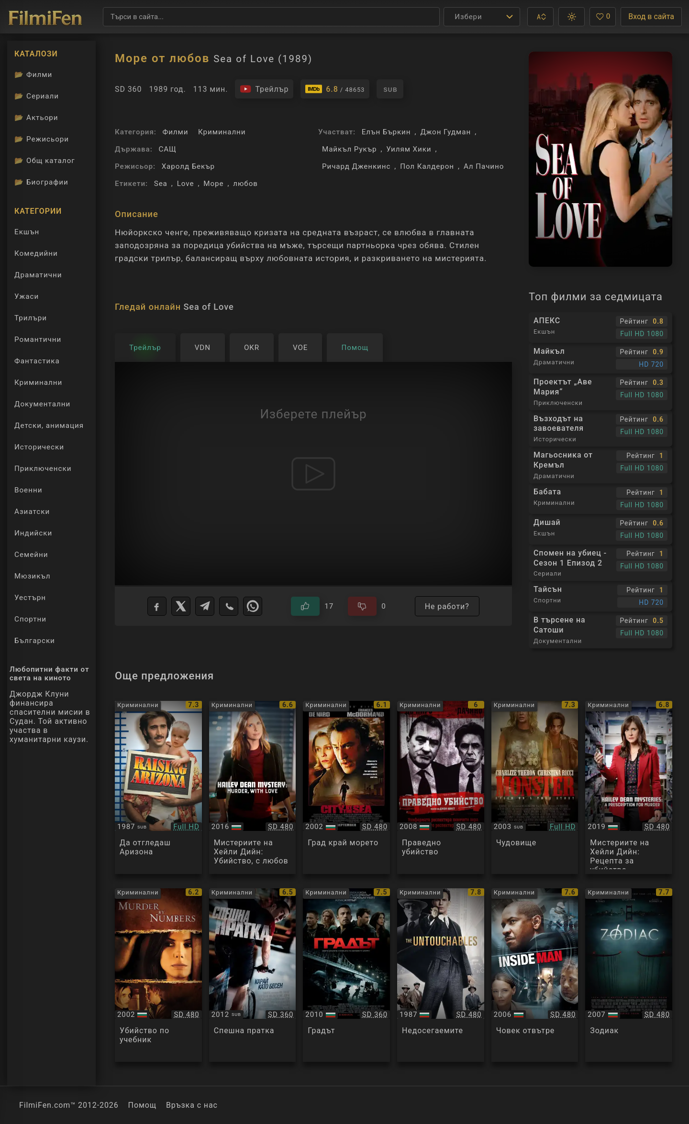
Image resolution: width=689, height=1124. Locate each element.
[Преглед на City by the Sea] (346, 787)
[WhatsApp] (252, 606)
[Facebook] (157, 606)
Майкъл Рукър (349, 149)
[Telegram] (204, 606)
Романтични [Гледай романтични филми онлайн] (37, 339)
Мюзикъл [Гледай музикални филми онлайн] (32, 576)
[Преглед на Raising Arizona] (158, 787)
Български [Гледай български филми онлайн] (34, 640)
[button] (540, 16)
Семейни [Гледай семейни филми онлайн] (31, 554)
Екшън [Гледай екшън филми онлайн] (26, 232)
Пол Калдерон (427, 166)
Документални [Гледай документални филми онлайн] (42, 404)
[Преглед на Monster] (534, 787)
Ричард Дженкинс (356, 166)
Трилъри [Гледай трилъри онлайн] (30, 320)
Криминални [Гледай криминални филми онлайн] (38, 382)
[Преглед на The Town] (346, 975)
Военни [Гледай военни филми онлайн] (28, 490)
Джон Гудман (445, 132)
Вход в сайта (651, 16)
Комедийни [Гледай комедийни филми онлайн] (36, 253)
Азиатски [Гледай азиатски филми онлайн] (32, 511)
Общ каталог (44, 160)
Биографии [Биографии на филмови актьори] (41, 182)
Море (213, 183)
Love (185, 183)
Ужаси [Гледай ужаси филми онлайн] (26, 296)
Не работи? (447, 606)
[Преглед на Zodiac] (628, 975)
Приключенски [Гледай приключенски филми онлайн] (43, 468)
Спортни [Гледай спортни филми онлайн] (30, 619)
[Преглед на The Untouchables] (440, 975)
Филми (176, 132)
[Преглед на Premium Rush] (252, 975)
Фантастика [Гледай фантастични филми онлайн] (37, 361)
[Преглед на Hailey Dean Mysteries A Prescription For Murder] (628, 787)
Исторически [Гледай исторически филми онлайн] (39, 447)
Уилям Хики (408, 149)
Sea (160, 183)
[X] (180, 606)
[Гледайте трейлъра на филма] (264, 88)
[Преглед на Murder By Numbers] (158, 975)
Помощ (142, 1105)
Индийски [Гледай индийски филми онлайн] (33, 533)
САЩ (167, 149)
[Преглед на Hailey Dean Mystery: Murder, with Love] (252, 787)
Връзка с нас (192, 1105)
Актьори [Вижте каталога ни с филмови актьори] (36, 117)
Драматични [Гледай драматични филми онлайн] (38, 275)
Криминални (221, 132)
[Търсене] (271, 16)
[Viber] (228, 606)
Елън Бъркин (386, 132)
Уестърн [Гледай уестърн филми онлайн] (30, 597)
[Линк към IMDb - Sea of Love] (334, 88)
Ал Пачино (484, 166)
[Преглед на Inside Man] (534, 975)
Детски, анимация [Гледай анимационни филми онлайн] (49, 425)
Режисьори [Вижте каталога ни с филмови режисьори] (41, 139)
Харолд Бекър (188, 166)
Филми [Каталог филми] (33, 74)
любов (245, 183)
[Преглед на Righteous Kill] (440, 787)
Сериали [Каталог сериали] (36, 96)
